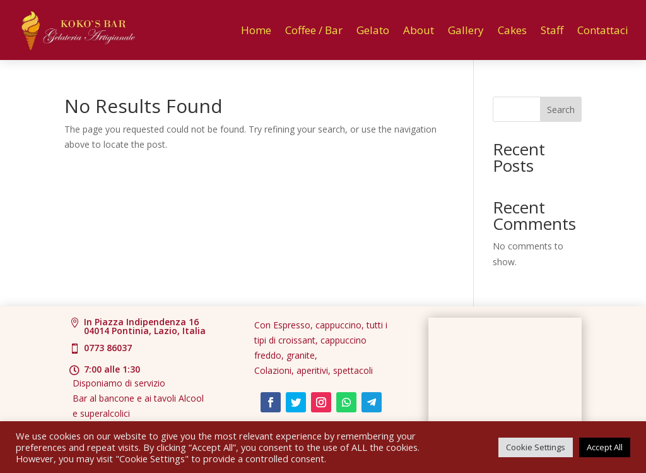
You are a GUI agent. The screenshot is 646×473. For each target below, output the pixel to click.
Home (256, 30)
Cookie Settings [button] (535, 447)
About (418, 30)
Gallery (466, 30)
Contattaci (602, 30)
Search (561, 110)
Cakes (512, 30)
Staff (552, 30)
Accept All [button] (605, 447)
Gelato (372, 30)
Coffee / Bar (314, 30)
